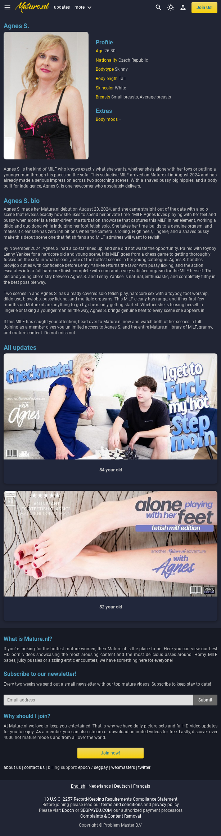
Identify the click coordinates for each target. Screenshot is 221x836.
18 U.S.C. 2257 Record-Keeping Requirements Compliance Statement (110, 799)
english (78, 786)
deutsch (122, 786)
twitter (144, 767)
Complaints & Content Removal (110, 816)
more (84, 7)
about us (12, 767)
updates (62, 7)
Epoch (68, 810)
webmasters (123, 767)
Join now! (110, 753)
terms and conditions (122, 804)
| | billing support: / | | (77, 767)
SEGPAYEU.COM (96, 810)
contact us (34, 767)
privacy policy (165, 804)
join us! (204, 7)
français (141, 786)
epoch (84, 767)
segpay (101, 767)
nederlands (100, 786)
